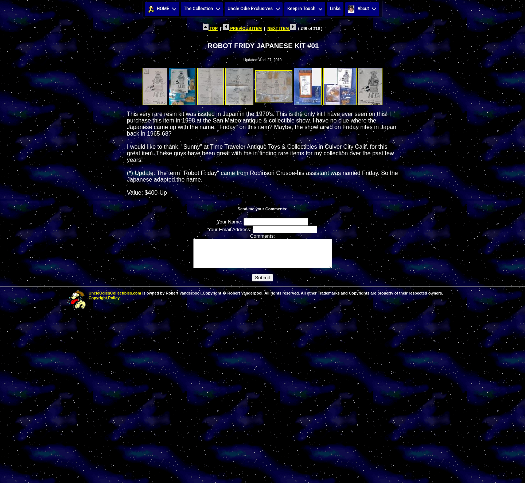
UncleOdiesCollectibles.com (115, 298)
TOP (210, 28)
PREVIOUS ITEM (242, 28)
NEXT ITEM (281, 28)
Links (335, 8)
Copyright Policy (104, 303)
